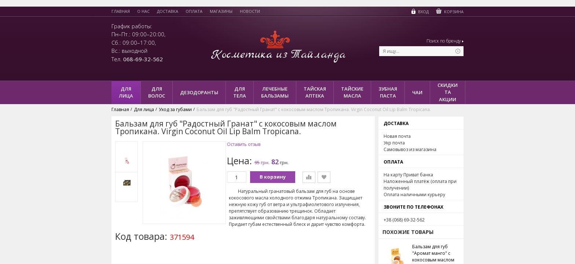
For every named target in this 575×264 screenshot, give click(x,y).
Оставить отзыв (243, 144)
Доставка (167, 11)
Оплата (194, 11)
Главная (120, 11)
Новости (250, 11)
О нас (143, 11)
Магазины (221, 11)
